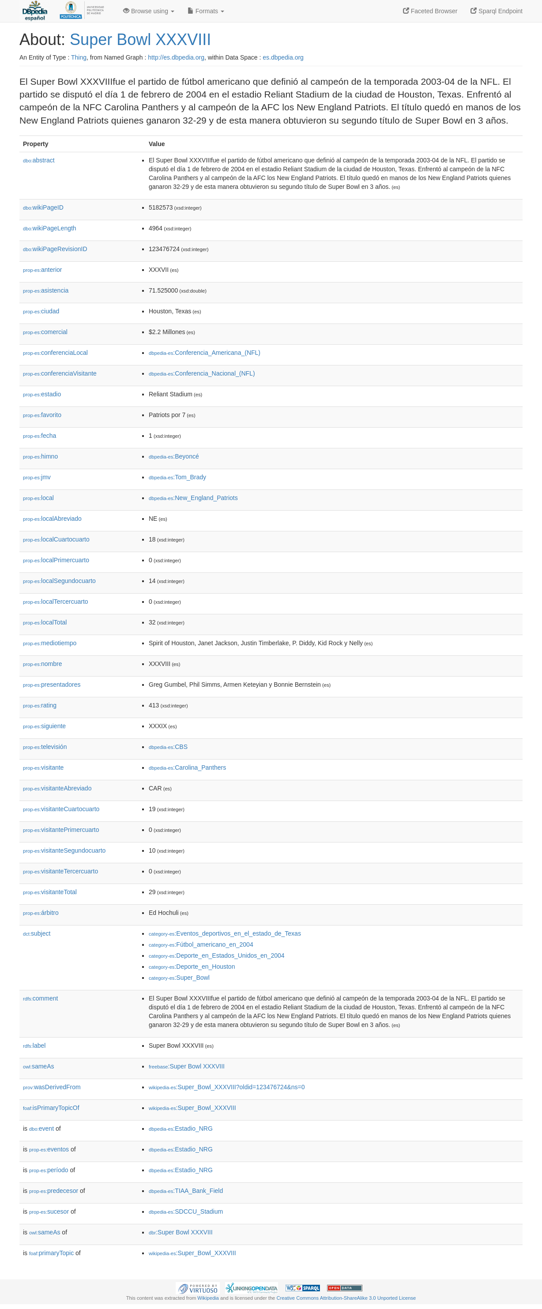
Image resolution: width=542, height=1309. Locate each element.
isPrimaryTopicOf (51, 1107)
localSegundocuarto (59, 580)
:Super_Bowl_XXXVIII (192, 1107)
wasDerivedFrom (52, 1087)
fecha (39, 435)
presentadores (52, 684)
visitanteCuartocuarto (61, 808)
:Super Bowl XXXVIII (187, 1066)
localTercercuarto (55, 601)
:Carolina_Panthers (187, 767)
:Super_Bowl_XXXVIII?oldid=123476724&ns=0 (227, 1087)
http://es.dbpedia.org (176, 57)
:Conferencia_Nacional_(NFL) (202, 373)
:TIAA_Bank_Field (186, 1190)
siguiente (44, 726)
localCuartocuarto (56, 539)
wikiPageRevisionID (55, 248)
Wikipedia (208, 1298)
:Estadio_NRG (181, 1128)
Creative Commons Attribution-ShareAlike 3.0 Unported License (346, 1298)
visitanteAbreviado (57, 788)
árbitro (41, 912)
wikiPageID (43, 207)
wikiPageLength (49, 228)
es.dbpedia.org (283, 57)
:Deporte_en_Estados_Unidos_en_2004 (217, 955)
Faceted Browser (430, 11)
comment (40, 998)
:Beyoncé (174, 456)
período (48, 1170)
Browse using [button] (148, 11)
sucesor (49, 1211)
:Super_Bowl (179, 977)
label (34, 1045)
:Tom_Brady (177, 477)
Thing (79, 57)
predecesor (53, 1190)
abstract (39, 160)
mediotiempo (49, 643)
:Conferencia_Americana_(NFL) (204, 352)
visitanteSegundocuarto (64, 850)
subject (36, 933)
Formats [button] (206, 11)
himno (40, 456)
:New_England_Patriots (193, 497)
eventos (49, 1149)
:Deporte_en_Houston (192, 966)
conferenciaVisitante (60, 373)
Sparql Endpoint (496, 11)
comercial (45, 331)
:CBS (168, 746)
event (41, 1128)
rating (39, 705)
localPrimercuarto (56, 560)
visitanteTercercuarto (60, 871)
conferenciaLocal (55, 352)
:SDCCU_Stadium (186, 1211)
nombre (42, 663)
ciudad (41, 311)
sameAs (38, 1066)
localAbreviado (52, 518)
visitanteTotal (50, 891)
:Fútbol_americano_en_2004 (201, 944)
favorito (42, 414)
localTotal (45, 622)
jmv (37, 477)
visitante (43, 767)
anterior (42, 269)
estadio (42, 394)
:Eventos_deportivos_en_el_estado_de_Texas (225, 933)
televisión (45, 746)
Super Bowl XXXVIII (140, 39)
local (38, 497)
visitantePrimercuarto (61, 829)
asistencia (45, 290)
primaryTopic (51, 1252)
